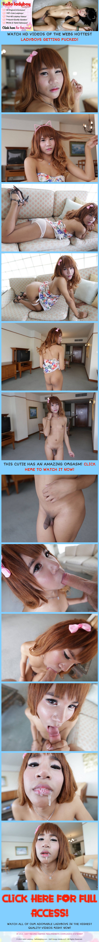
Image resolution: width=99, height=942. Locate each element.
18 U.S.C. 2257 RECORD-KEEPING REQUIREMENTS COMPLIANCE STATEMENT (49, 934)
